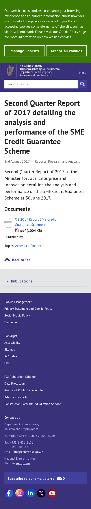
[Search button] (82, 84)
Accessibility (12, 343)
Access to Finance (28, 245)
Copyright (10, 336)
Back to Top (21, 259)
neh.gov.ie (23, 463)
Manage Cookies (25, 50)
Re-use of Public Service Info (23, 390)
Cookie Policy (68, 31)
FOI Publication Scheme (20, 377)
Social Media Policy (17, 315)
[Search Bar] (41, 84)
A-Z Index (10, 356)
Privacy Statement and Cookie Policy (28, 309)
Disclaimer (11, 322)
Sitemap (9, 349)
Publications (21, 281)
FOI (6, 363)
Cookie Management (18, 302)
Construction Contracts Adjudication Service (32, 404)
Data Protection (14, 383)
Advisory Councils (15, 397)
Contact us (12, 417)
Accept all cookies (66, 50)
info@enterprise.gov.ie (28, 452)
